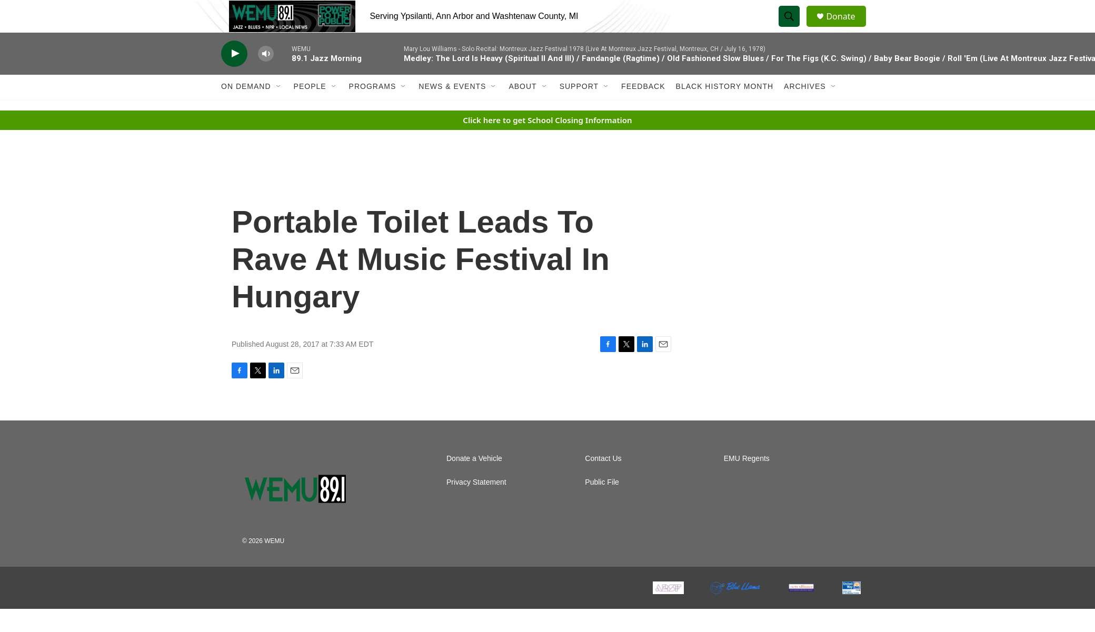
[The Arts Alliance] (801, 611)
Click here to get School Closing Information (547, 142)
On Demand (246, 109)
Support (579, 109)
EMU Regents (747, 482)
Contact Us (603, 482)
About (522, 109)
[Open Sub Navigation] (279, 109)
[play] (234, 77)
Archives (805, 109)
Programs (372, 109)
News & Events (452, 109)
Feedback (643, 109)
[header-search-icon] (793, 27)
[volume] (266, 76)
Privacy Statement (476, 505)
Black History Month (724, 109)
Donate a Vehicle (474, 482)
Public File (602, 505)
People (310, 109)
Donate (847, 27)
